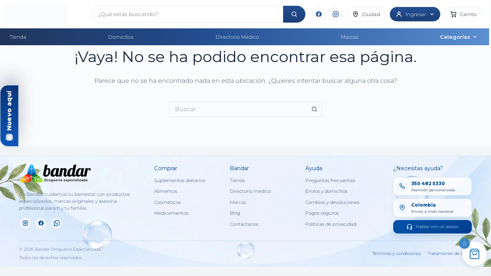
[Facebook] (319, 14)
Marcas (349, 37)
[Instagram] (336, 14)
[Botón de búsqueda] (314, 109)
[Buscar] (294, 14)
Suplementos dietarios (179, 180)
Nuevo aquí (9, 111)
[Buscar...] (238, 109)
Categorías (459, 37)
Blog (235, 213)
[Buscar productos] (187, 14)
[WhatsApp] (57, 223)
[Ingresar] (415, 14)
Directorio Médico (237, 37)
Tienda (18, 37)
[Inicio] (45, 14)
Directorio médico (250, 191)
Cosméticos (167, 202)
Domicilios (120, 37)
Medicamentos (171, 213)
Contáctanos (244, 224)
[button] (463, 14)
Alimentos (165, 191)
